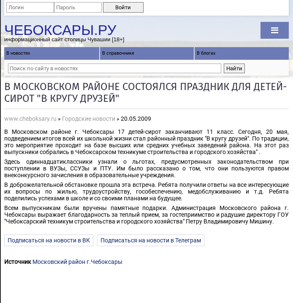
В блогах (206, 53)
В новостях (18, 53)
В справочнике (118, 53)
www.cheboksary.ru (30, 118)
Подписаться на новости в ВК (49, 240)
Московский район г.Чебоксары (77, 261)
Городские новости (88, 118)
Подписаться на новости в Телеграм (150, 240)
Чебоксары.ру (60, 29)
